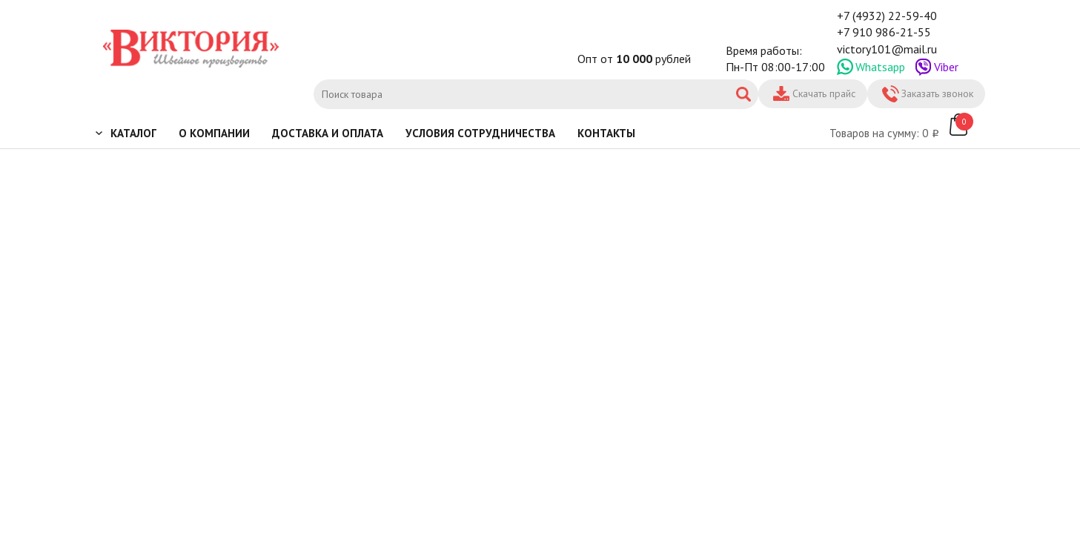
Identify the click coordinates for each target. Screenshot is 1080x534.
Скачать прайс (823, 93)
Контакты (606, 133)
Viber (946, 66)
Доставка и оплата (327, 133)
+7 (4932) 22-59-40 (887, 15)
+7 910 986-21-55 (884, 31)
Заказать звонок (937, 93)
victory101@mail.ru (887, 49)
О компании (214, 133)
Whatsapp (880, 66)
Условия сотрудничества (480, 133)
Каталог (133, 133)
